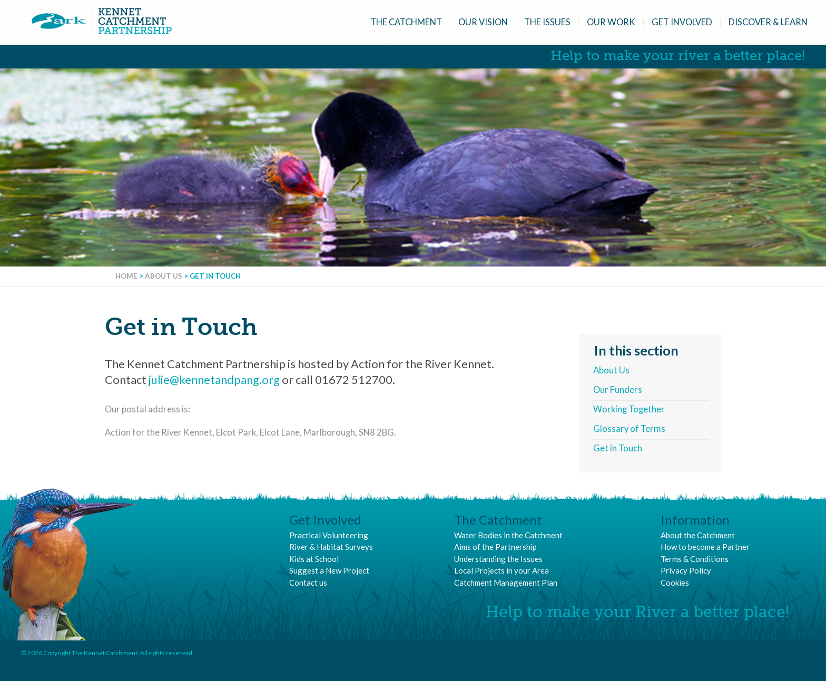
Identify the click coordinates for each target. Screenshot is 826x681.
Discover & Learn (768, 22)
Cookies (675, 582)
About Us (163, 276)
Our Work (611, 22)
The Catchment (406, 22)
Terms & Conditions (695, 559)
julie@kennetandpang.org (214, 380)
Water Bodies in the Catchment (508, 535)
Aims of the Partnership (495, 546)
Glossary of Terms (629, 428)
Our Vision (483, 22)
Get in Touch (617, 448)
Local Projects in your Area (501, 570)
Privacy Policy (686, 570)
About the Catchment (698, 535)
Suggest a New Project (329, 570)
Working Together (629, 409)
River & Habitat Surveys (331, 546)
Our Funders (617, 389)
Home (126, 276)
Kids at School (314, 559)
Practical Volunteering (328, 535)
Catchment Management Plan (505, 582)
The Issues (547, 22)
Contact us (308, 582)
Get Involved (682, 22)
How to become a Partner (705, 546)
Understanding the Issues (498, 559)
